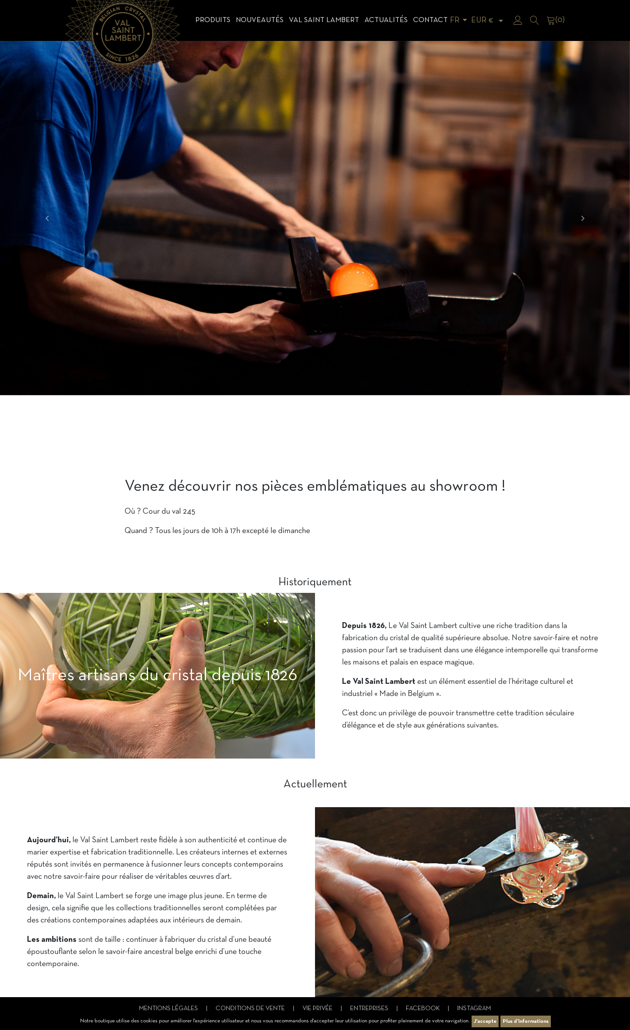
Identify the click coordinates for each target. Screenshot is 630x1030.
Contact (430, 20)
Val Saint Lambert (324, 20)
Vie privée (318, 1009)
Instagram (474, 1009)
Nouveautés (260, 20)
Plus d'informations (526, 1021)
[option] (315, 218)
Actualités (386, 20)
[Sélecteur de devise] (488, 20)
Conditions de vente (251, 1009)
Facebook (423, 1009)
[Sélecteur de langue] (460, 20)
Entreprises (370, 1009)
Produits (212, 20)
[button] (47, 218)
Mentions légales (169, 1009)
